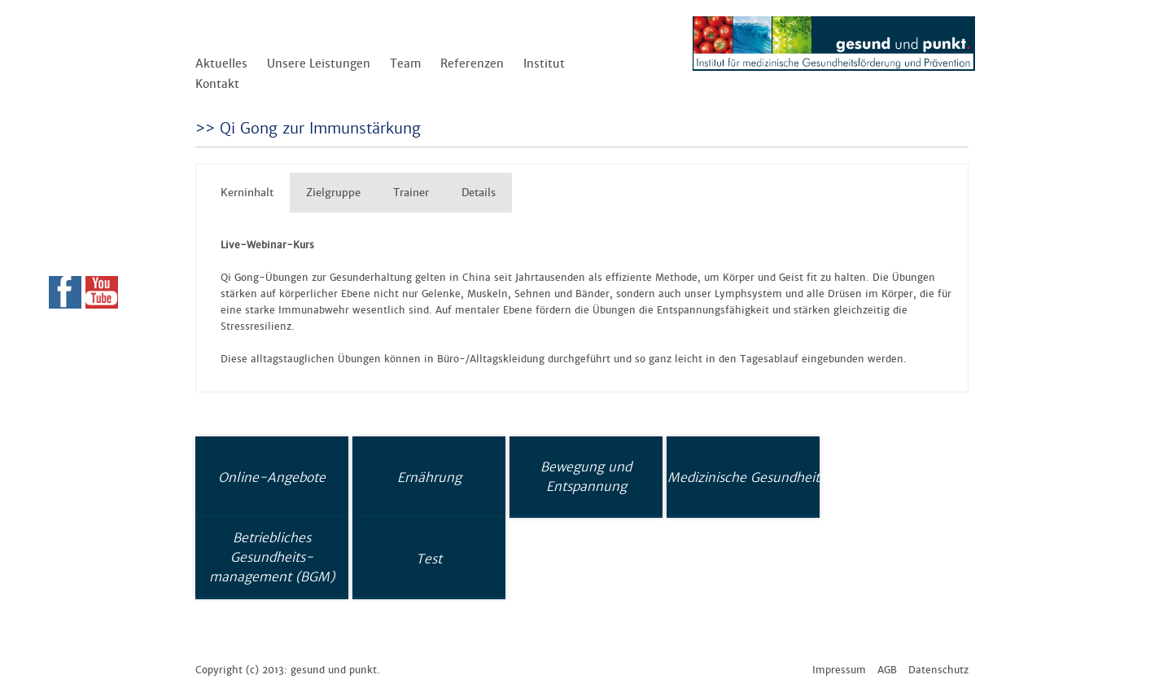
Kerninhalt (247, 192)
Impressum (839, 670)
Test (429, 558)
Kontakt (217, 84)
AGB (887, 670)
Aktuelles (221, 63)
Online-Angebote (272, 477)
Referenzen (472, 63)
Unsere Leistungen (318, 63)
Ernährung (429, 477)
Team (405, 63)
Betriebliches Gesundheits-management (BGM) (272, 557)
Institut (544, 63)
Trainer (411, 192)
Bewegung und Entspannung (586, 476)
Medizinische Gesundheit (743, 477)
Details (478, 192)
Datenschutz (938, 670)
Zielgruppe (333, 192)
